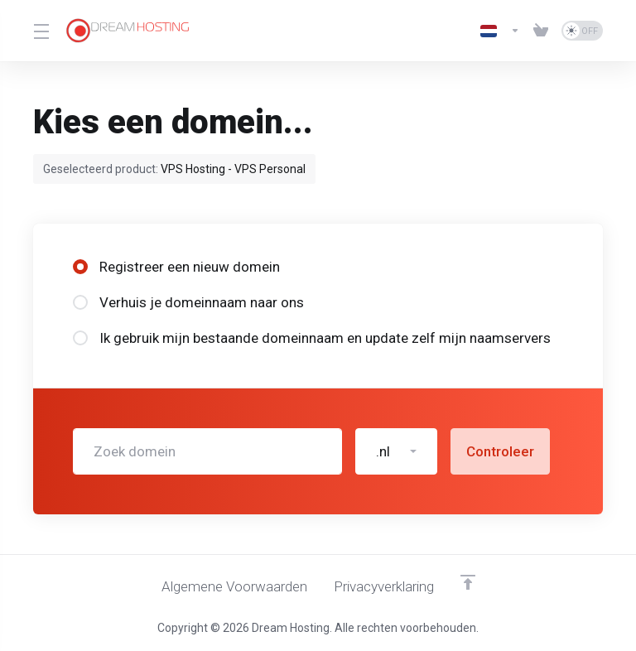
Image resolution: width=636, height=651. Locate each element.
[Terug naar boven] (468, 582)
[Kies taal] (500, 31)
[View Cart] (541, 31)
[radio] (80, 266)
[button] (396, 451)
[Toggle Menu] (39, 31)
